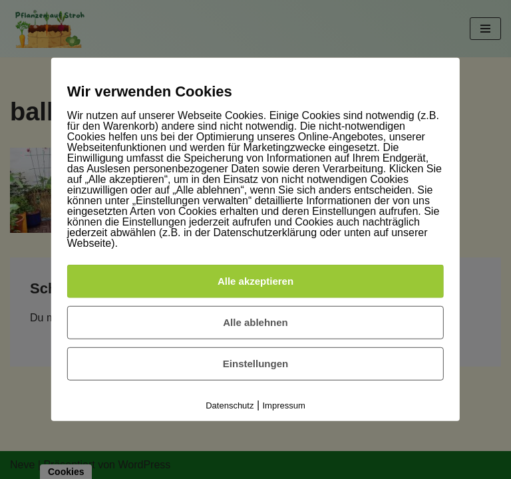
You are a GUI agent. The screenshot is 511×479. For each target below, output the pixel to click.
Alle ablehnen (255, 322)
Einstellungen (255, 363)
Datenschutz (230, 405)
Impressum (284, 405)
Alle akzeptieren (255, 281)
